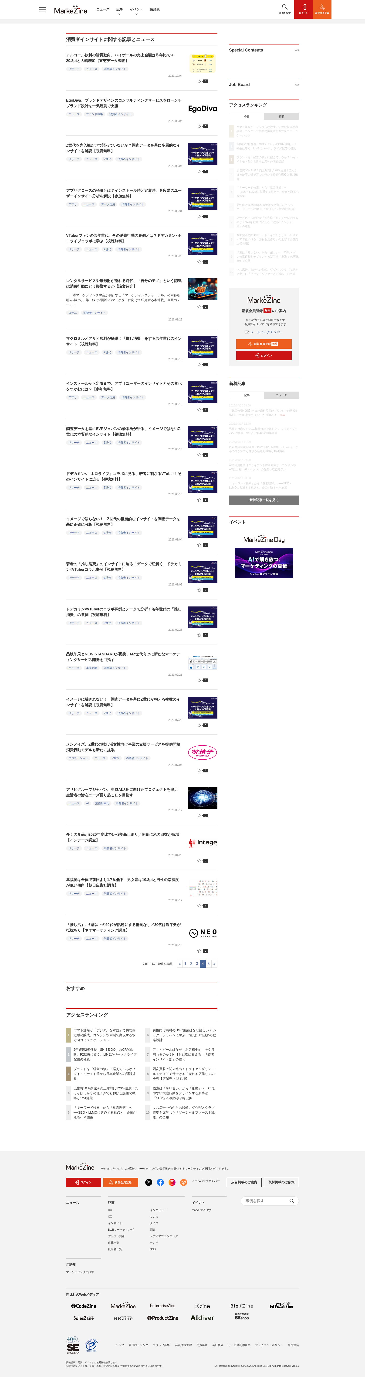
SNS (153, 1249)
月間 (281, 116)
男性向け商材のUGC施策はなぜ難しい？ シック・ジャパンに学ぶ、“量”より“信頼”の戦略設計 (184, 1035)
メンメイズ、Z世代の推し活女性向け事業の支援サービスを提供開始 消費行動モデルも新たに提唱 (125, 747)
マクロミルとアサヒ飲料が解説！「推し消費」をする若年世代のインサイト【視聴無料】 (124, 341)
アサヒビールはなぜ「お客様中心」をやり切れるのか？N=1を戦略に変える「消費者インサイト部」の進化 (184, 1054)
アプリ (72, 204)
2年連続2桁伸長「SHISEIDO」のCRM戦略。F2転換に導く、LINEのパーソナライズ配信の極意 (105, 1054)
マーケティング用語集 (80, 1272)
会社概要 (217, 1345)
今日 (247, 116)
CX (110, 1216)
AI (87, 803)
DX (110, 1210)
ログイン (263, 355)
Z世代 (107, 159)
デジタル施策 (116, 1236)
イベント (136, 9)
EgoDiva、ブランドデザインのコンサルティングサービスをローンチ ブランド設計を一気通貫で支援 (125, 103)
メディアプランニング (164, 1236)
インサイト (115, 1223)
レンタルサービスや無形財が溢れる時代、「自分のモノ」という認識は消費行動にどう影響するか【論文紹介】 (124, 283)
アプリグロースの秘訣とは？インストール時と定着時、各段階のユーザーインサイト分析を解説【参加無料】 (124, 193)
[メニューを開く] (43, 9)
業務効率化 (102, 803)
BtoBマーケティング (121, 1229)
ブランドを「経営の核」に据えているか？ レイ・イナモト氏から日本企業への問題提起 (104, 1074)
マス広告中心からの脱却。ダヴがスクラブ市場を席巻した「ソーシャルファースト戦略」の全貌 (184, 1112)
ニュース (102, 9)
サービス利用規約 (239, 1345)
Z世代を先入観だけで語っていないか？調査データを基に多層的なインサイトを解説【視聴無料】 (123, 148)
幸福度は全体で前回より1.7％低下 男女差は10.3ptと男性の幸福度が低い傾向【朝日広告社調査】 (122, 882)
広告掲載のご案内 (244, 1182)
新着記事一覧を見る (264, 500)
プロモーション (78, 758)
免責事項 (202, 1345)
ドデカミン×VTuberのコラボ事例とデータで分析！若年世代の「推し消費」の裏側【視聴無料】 (123, 612)
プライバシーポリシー (269, 1345)
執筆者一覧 (115, 1249)
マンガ (154, 1216)
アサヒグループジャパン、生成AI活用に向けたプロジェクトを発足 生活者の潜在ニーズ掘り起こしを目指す (124, 792)
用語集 (155, 9)
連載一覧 (113, 1242)
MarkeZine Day (201, 1210)
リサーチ (74, 69)
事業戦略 (91, 668)
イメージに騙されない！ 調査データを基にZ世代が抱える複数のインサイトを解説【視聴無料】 (123, 702)
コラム (72, 312)
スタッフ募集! (161, 1345)
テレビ (154, 1242)
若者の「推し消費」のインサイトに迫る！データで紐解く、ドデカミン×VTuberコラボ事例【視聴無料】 (124, 566)
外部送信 (293, 1345)
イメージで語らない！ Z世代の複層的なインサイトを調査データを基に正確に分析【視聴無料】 (123, 522)
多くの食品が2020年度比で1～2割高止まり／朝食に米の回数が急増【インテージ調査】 (122, 837)
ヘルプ (120, 1345)
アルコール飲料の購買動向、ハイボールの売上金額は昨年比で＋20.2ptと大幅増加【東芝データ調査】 (120, 58)
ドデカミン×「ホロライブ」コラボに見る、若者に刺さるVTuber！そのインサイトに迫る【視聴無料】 (123, 476)
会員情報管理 (183, 1345)
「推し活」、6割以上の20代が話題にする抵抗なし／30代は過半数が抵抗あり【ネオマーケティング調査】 (123, 927)
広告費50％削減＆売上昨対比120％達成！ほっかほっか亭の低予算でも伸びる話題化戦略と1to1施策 (106, 1093)
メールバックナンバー (264, 332)
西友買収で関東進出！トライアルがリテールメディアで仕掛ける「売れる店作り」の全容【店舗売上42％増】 (184, 1074)
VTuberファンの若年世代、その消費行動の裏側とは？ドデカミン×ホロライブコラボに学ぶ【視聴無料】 (123, 238)
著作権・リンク (138, 1345)
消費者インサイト (115, 69)
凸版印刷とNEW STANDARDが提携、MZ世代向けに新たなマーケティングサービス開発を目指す (123, 657)
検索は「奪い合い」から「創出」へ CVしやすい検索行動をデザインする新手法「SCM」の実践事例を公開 (184, 1093)
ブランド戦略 (94, 114)
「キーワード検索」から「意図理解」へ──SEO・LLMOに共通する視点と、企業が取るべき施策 (105, 1112)
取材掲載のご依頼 (281, 1182)
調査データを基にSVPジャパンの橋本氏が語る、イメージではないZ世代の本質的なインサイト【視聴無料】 (123, 431)
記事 (119, 9)
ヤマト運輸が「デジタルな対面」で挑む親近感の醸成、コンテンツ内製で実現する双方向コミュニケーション (104, 1035)
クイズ (154, 1223)
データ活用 (108, 204)
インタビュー (158, 1210)
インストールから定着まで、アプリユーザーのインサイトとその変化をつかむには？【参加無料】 (124, 386)
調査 (152, 1229)
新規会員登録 (263, 344)
